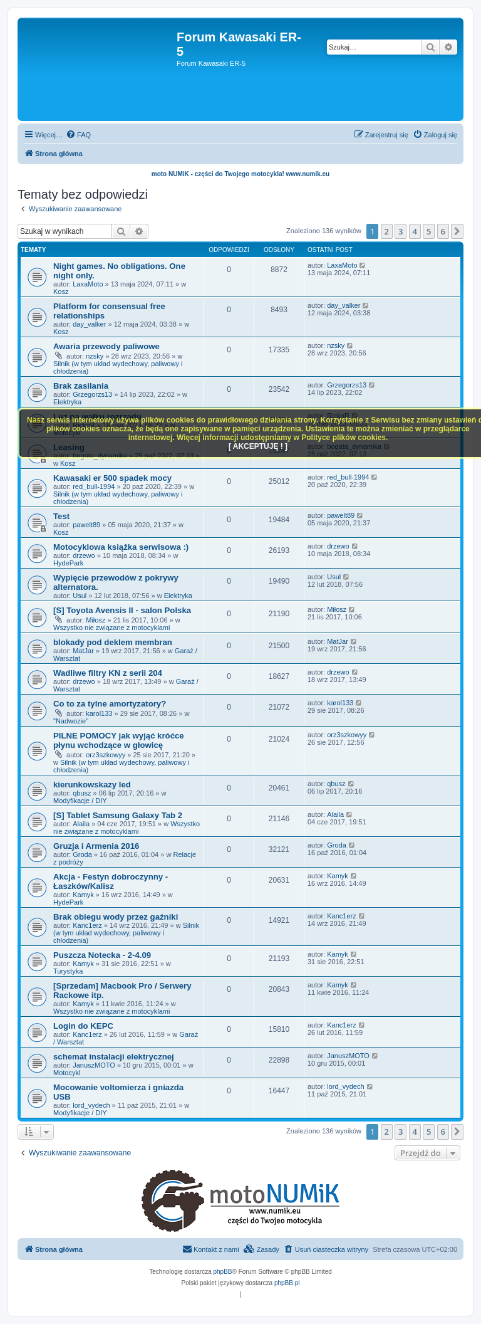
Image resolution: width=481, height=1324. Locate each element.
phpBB (223, 1271)
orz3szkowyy (105, 755)
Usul (79, 595)
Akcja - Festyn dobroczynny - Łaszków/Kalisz (110, 881)
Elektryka (67, 402)
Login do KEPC (83, 1026)
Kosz (60, 291)
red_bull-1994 (94, 486)
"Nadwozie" (70, 721)
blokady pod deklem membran (112, 642)
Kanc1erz (87, 925)
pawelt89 (86, 524)
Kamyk (83, 894)
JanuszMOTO (94, 1065)
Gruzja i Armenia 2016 (96, 846)
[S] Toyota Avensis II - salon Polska (122, 610)
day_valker (89, 324)
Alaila (81, 824)
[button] (457, 231)
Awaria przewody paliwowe (106, 346)
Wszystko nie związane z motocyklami (111, 627)
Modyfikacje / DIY (80, 800)
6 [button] (443, 231)
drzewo (84, 555)
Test (61, 516)
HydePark (68, 563)
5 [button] (429, 231)
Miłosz (95, 620)
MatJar (83, 650)
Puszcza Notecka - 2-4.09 (102, 955)
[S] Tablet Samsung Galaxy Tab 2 (117, 815)
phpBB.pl (287, 1282)
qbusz (82, 793)
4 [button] (415, 231)
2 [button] (387, 231)
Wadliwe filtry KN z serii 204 (107, 673)
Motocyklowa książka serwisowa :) (121, 547)
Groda (82, 854)
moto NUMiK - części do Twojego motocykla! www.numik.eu (240, 174)
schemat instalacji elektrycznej (113, 1056)
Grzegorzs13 (92, 394)
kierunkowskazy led (92, 784)
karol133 (99, 713)
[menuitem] (78, 134)
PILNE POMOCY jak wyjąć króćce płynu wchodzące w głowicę (118, 740)
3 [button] (400, 231)
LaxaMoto (88, 284)
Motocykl (66, 1072)
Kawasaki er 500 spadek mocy (112, 478)
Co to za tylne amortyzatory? (109, 703)
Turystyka (68, 971)
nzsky (94, 356)
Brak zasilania (80, 386)
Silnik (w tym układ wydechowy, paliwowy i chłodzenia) (126, 933)
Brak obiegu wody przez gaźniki (115, 917)
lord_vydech (91, 1105)
